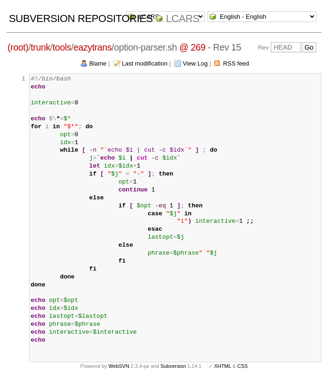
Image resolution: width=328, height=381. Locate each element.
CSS (243, 366)
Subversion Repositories (81, 18)
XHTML (222, 366)
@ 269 (192, 47)
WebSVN (118, 366)
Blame (97, 63)
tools (61, 47)
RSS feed (236, 63)
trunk (41, 47)
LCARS (183, 18)
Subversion (173, 366)
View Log (195, 63)
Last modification (145, 63)
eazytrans (93, 47)
